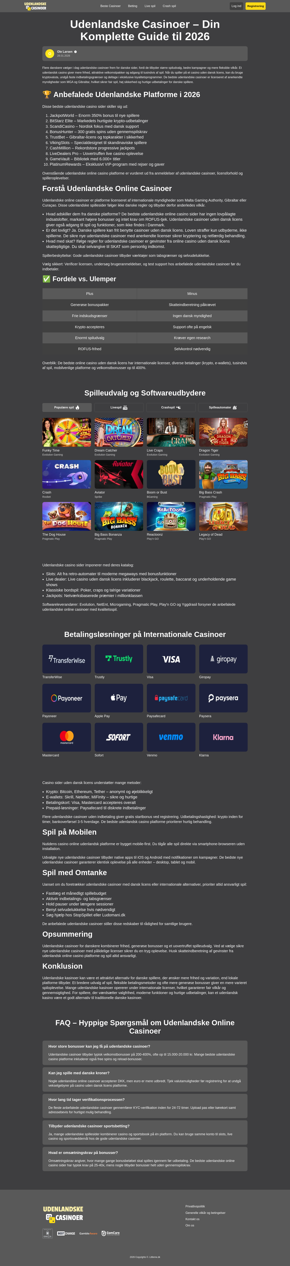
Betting (132, 6)
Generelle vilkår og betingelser (205, 1212)
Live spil (150, 6)
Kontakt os (193, 1219)
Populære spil (67, 407)
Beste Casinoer (110, 6)
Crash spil (169, 6)
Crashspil (171, 407)
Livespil (119, 407)
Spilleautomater (223, 407)
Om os (190, 1225)
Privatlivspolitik (195, 1206)
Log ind (236, 6)
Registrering (255, 6)
